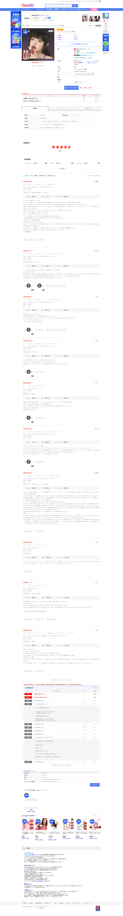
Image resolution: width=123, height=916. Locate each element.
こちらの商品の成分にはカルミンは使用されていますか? (43, 737)
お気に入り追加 (86, 88)
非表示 (96, 687)
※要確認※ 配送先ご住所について (30, 98)
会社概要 (24, 903)
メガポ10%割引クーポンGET (79, 44)
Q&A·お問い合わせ (51, 20)
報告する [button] (42, 65)
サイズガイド (106, 33)
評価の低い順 (51, 175)
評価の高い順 (42, 175)
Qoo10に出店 (89, 1)
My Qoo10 (67, 1)
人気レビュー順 (28, 175)
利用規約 (31, 903)
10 (68, 680)
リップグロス (61, 25)
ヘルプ (83, 1)
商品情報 (35, 108)
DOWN (107, 53)
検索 (75, 5)
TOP (104, 53)
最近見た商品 (105, 31)
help (45, 118)
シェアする (36, 65)
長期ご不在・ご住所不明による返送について (32, 101)
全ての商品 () (36, 18)
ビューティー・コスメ (36, 25)
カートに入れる (71, 88)
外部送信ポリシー (48, 903)
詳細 (76, 64)
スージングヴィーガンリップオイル (31, 808)
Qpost (79, 1)
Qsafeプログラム (86, 903)
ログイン (62, 1)
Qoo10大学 (95, 1)
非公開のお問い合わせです (39, 700)
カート (106, 24)
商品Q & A (88, 108)
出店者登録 (61, 903)
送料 (59, 69)
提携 (55, 903)
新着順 (35, 175)
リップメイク (54, 25)
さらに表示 (61, 168)
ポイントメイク (46, 25)
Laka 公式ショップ (37, 15)
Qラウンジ (106, 17)
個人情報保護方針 (38, 903)
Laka (58, 31)
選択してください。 (79, 82)
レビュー (61, 108)
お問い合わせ (95, 784)
